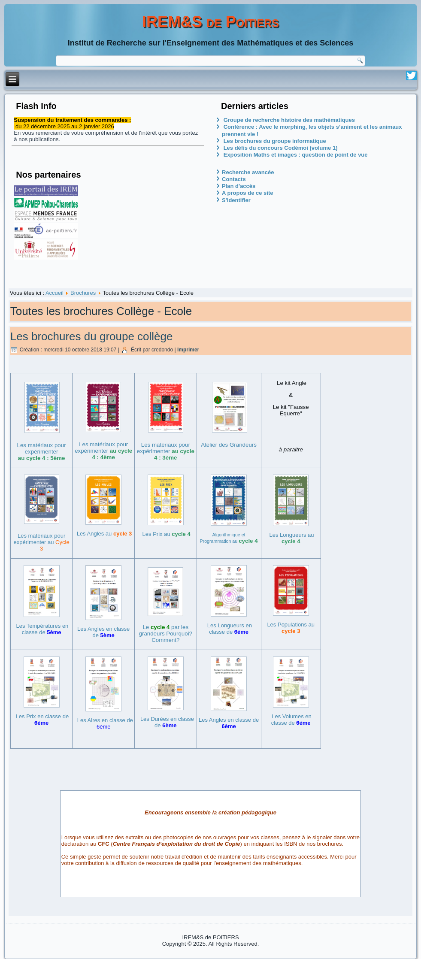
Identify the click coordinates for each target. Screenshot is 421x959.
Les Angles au (104, 533)
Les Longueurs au (291, 538)
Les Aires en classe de (105, 723)
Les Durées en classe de (167, 722)
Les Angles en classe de (103, 632)
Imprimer (188, 350)
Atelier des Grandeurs (229, 445)
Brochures (83, 293)
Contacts (234, 179)
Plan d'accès (238, 186)
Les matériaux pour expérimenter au (42, 542)
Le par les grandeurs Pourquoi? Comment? (165, 633)
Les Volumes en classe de (291, 719)
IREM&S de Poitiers (210, 21)
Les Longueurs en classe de (229, 628)
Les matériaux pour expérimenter (41, 451)
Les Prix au (166, 534)
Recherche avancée (248, 172)
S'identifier (236, 200)
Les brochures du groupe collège (91, 336)
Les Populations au (291, 627)
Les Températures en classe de (42, 629)
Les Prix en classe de (42, 719)
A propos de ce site (247, 193)
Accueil (54, 293)
